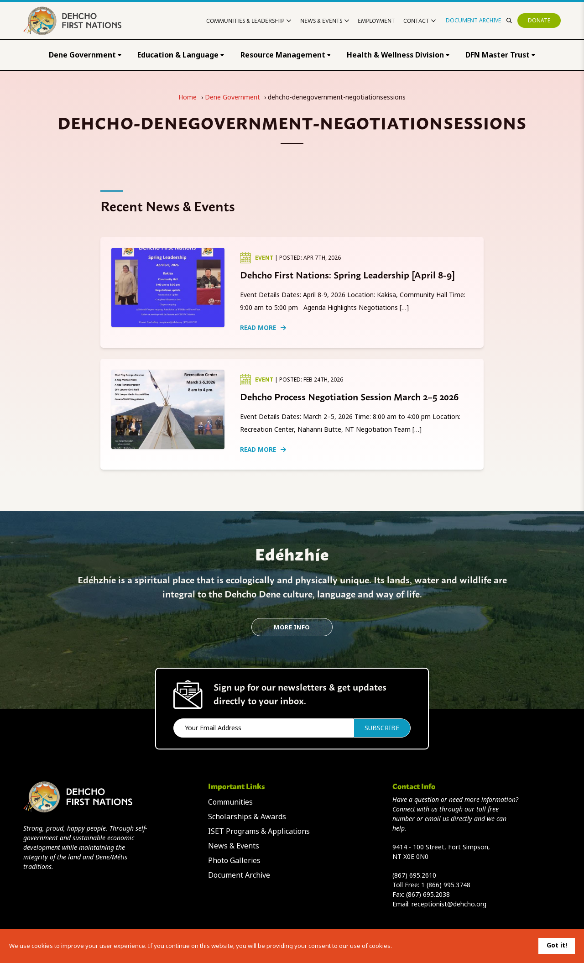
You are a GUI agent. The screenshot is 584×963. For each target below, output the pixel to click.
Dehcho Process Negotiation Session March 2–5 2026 (349, 396)
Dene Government (85, 55)
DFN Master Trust (500, 55)
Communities (230, 802)
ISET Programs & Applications (259, 831)
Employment (376, 20)
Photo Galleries (234, 860)
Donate (539, 20)
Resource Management (285, 55)
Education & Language (180, 55)
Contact (419, 20)
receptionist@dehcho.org (449, 904)
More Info (292, 627)
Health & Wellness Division (398, 55)
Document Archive (473, 20)
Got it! (557, 945)
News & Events (324, 20)
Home (187, 97)
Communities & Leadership (248, 20)
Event (265, 258)
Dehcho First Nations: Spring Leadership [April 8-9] (347, 274)
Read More (263, 327)
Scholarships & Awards (247, 816)
